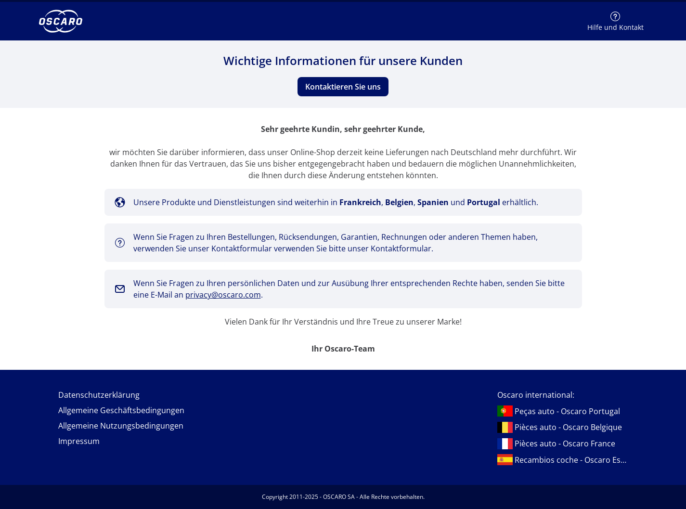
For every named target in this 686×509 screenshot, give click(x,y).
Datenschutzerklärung (99, 395)
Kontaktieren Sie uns (343, 86)
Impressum (79, 441)
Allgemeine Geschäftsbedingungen (121, 410)
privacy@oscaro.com (223, 294)
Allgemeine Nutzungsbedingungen (120, 425)
